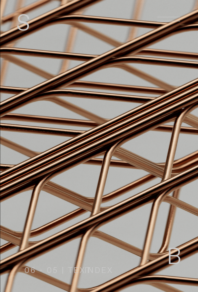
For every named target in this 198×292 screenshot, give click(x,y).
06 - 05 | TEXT (57, 271)
